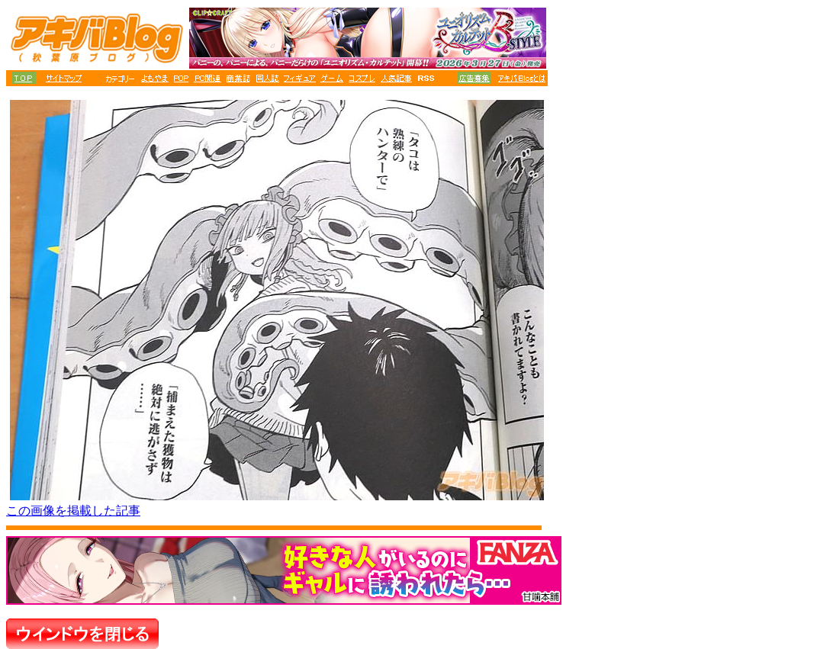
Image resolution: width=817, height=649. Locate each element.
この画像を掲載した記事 (73, 510)
